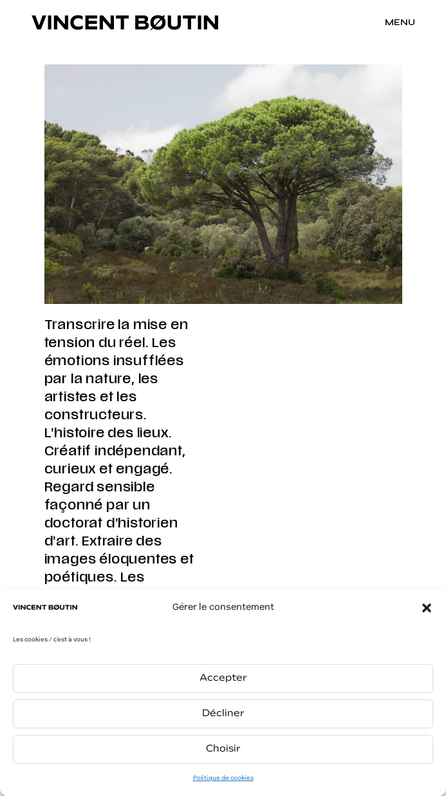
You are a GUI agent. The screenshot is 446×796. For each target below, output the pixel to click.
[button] (426, 608)
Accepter (223, 678)
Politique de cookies (223, 778)
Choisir (223, 749)
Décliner (223, 714)
